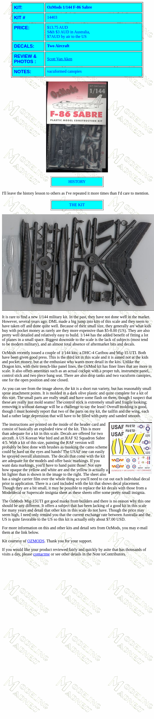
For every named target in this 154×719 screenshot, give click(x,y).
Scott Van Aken (59, 59)
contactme (41, 554)
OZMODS (36, 541)
